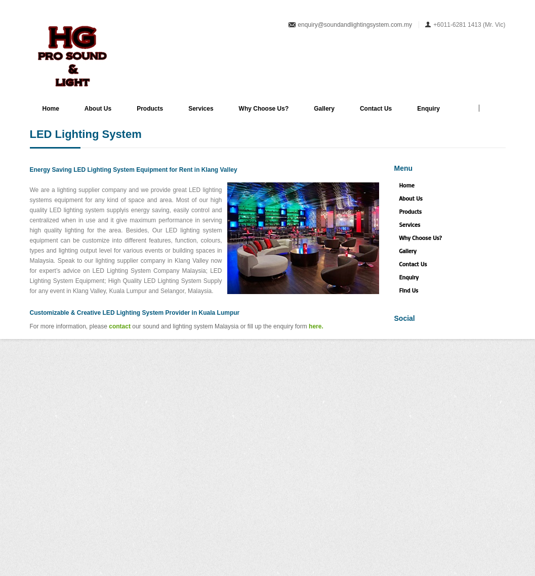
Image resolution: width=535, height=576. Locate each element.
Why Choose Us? (264, 108)
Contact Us (376, 108)
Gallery (324, 108)
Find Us (409, 290)
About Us (98, 108)
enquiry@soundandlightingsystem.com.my (355, 24)
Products (150, 108)
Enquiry (428, 108)
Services (200, 108)
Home (51, 108)
